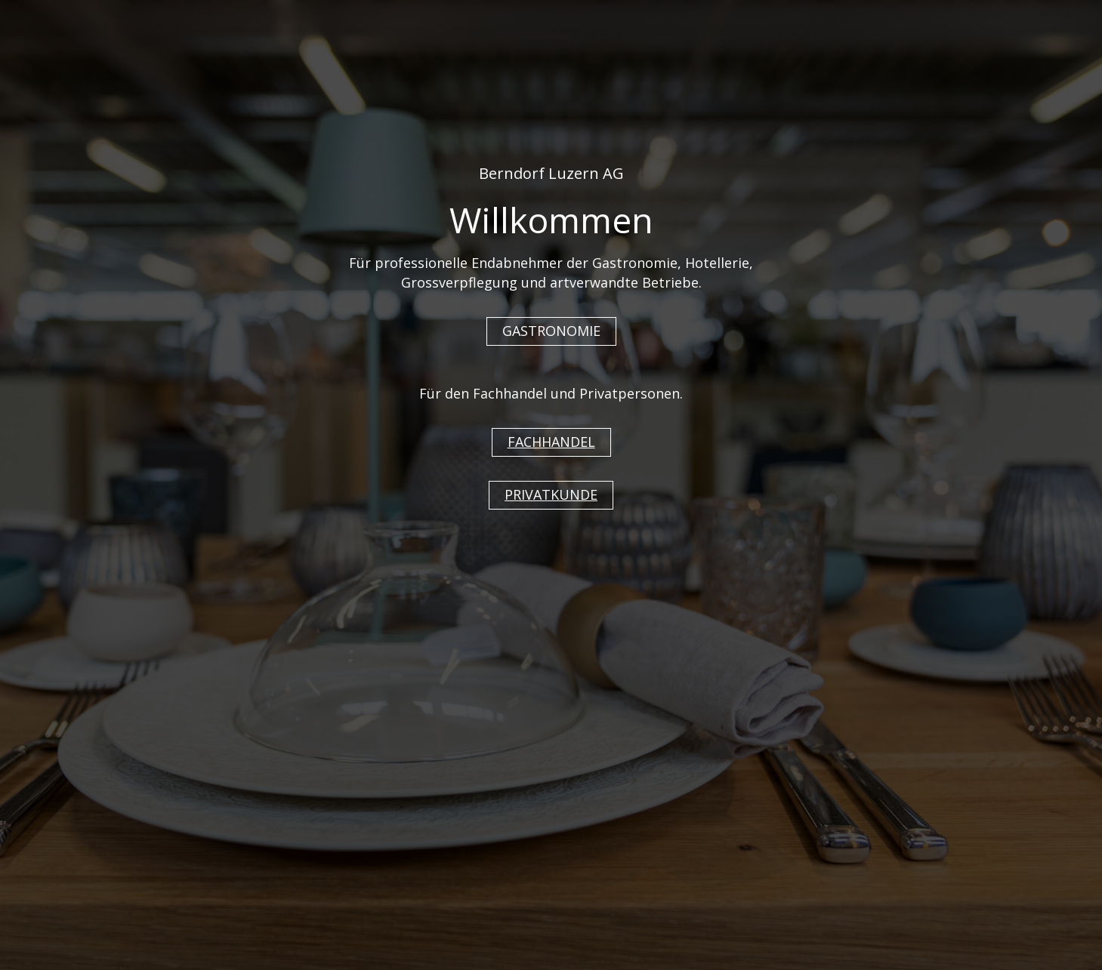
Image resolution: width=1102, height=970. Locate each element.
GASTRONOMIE (551, 331)
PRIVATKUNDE (551, 494)
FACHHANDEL (551, 442)
